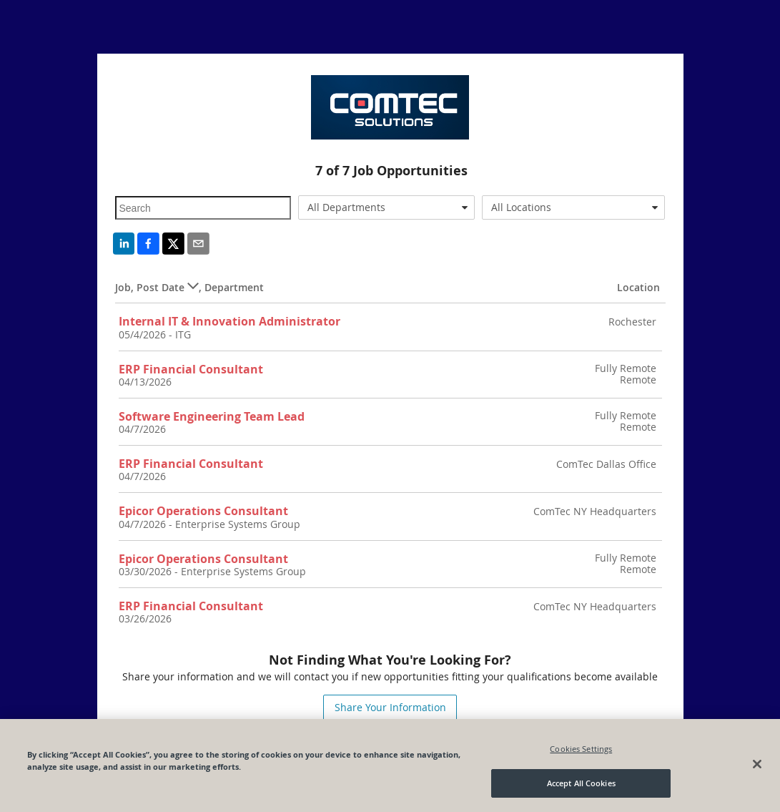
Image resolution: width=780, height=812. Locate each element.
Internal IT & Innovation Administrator (229, 321)
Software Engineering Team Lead (212, 416)
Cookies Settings (581, 748)
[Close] (757, 764)
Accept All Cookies (581, 783)
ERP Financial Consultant (191, 369)
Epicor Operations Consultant (203, 511)
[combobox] (386, 207)
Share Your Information (390, 707)
